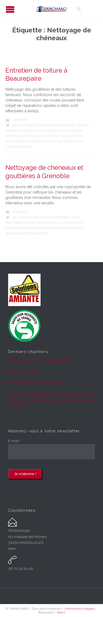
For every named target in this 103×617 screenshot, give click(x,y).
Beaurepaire (64, 125)
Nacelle (54, 223)
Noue (79, 141)
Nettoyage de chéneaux (23, 136)
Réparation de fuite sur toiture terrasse (38, 361)
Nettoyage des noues (57, 141)
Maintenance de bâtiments (25, 223)
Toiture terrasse (18, 147)
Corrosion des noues (22, 131)
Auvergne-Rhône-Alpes (35, 125)
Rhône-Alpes (72, 228)
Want (61, 612)
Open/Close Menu (10, 9)
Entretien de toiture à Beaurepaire (35, 383)
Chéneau (82, 125)
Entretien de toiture (57, 131)
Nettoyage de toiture (22, 141)
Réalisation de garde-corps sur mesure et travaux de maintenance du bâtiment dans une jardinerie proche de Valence (51, 399)
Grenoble (62, 217)
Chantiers (20, 120)
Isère (78, 131)
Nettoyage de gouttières (63, 136)
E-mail (14, 441)
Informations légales (80, 609)
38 (14, 125)
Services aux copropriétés (26, 233)
